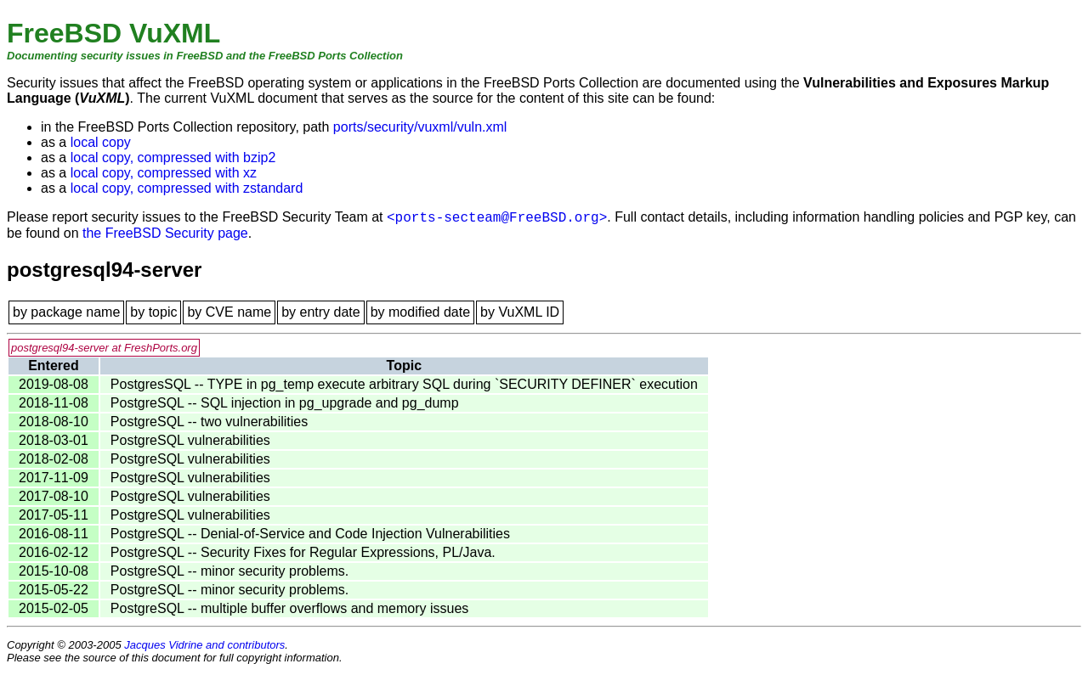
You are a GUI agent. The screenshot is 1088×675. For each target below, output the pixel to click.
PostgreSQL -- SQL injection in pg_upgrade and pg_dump (284, 403)
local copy (101, 142)
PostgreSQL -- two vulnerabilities (209, 421)
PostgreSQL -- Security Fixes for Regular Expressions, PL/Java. (303, 552)
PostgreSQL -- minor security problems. (229, 571)
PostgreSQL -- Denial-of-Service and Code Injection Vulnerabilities (310, 533)
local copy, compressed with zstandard (187, 188)
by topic (153, 312)
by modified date (420, 312)
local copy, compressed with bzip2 (173, 157)
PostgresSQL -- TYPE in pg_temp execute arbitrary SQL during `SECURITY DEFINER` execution (404, 384)
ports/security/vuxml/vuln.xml (420, 127)
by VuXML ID (519, 312)
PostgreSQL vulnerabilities (190, 440)
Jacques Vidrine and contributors (204, 644)
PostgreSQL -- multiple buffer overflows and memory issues (289, 608)
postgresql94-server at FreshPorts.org (104, 347)
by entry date (320, 312)
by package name (66, 312)
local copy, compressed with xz (164, 173)
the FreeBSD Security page (165, 233)
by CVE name (229, 312)
